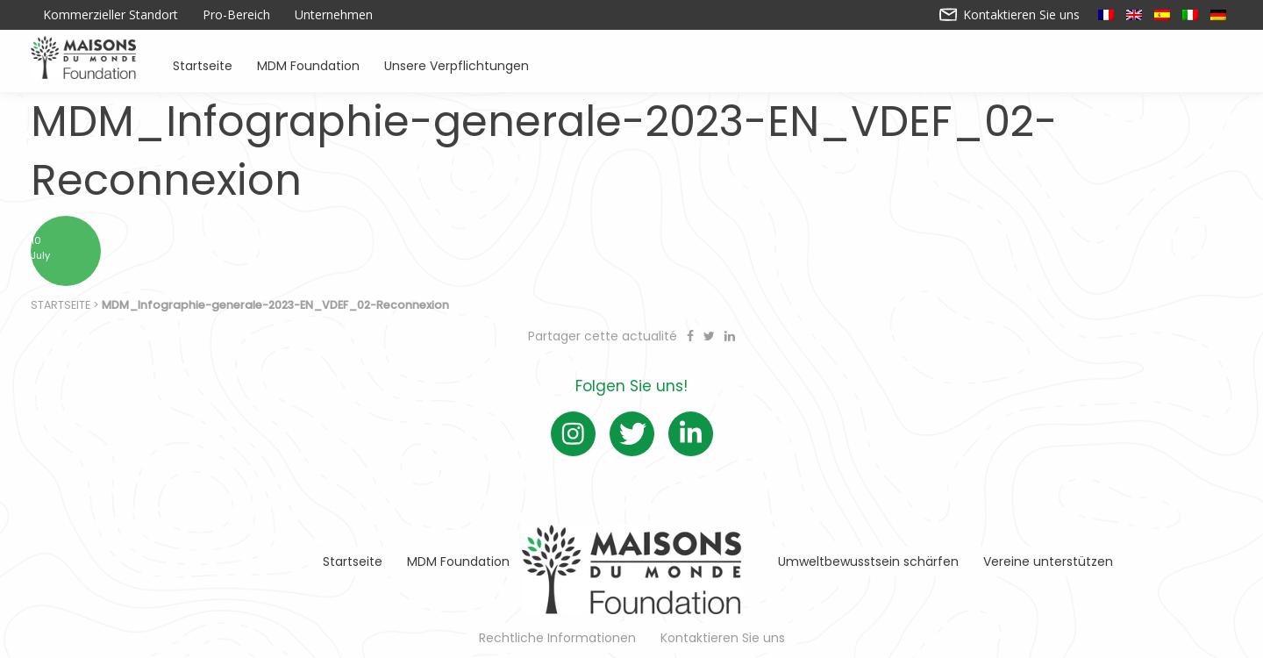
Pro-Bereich (236, 15)
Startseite (202, 64)
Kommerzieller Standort (110, 15)
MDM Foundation (308, 64)
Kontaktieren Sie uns (1010, 15)
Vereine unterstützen (1048, 561)
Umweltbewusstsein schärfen (868, 561)
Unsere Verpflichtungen (456, 64)
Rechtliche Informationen (557, 638)
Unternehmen (334, 15)
